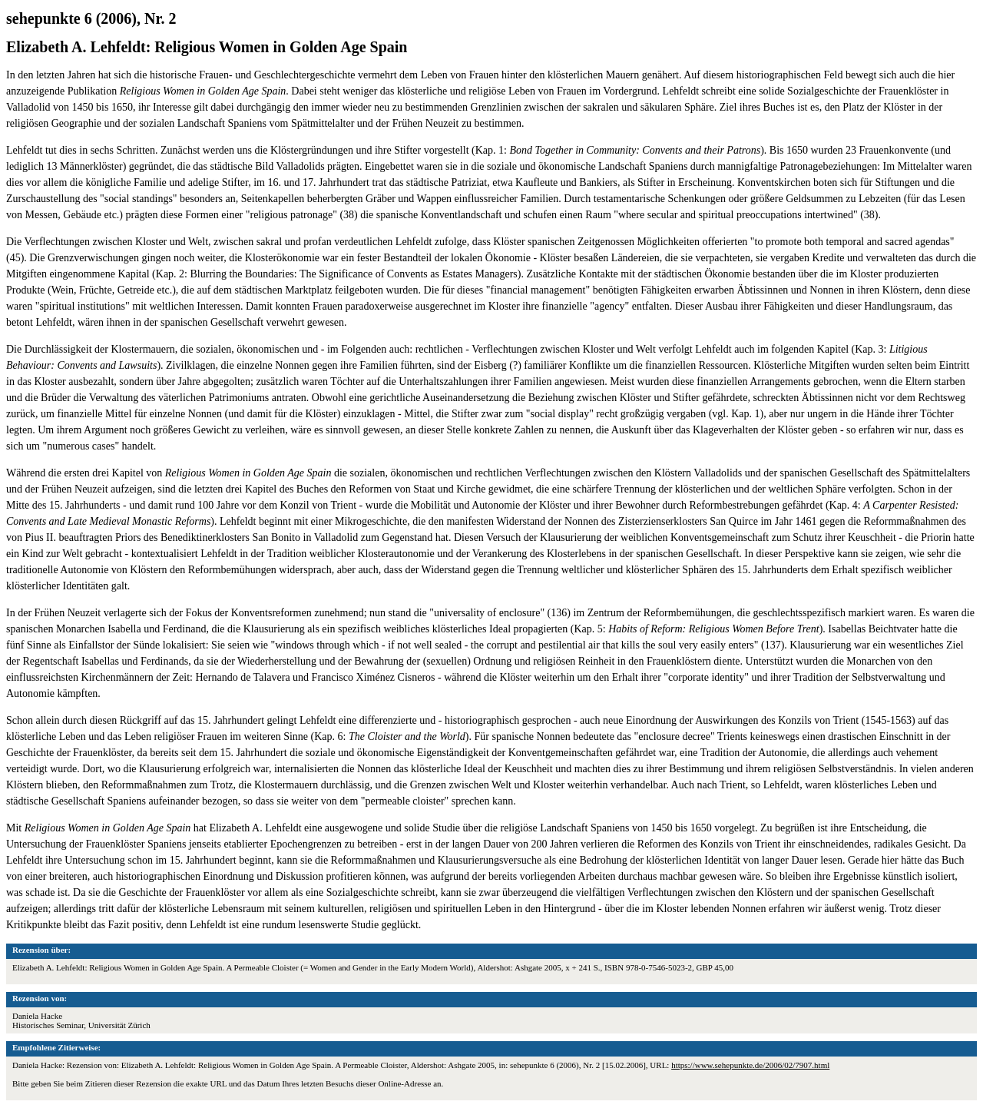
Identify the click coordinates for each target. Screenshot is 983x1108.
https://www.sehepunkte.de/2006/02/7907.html (750, 1065)
